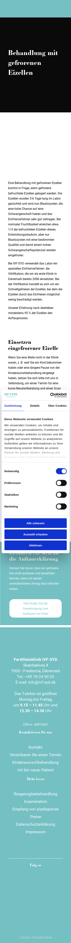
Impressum (36, 831)
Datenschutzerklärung (35, 824)
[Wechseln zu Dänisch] (44, 9)
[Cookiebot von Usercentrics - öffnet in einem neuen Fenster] (50, 395)
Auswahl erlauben (35, 534)
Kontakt (35, 747)
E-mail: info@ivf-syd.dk (36, 682)
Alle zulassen (35, 523)
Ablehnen (35, 545)
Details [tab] (35, 405)
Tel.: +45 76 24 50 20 (35, 676)
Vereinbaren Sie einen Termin (35, 754)
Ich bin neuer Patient (35, 770)
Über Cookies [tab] (57, 405)
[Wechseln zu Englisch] (50, 9)
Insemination (35, 801)
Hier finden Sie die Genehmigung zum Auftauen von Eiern (35, 608)
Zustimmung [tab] (13, 405)
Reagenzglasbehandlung (35, 793)
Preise (35, 816)
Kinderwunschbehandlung (35, 762)
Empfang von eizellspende (35, 809)
